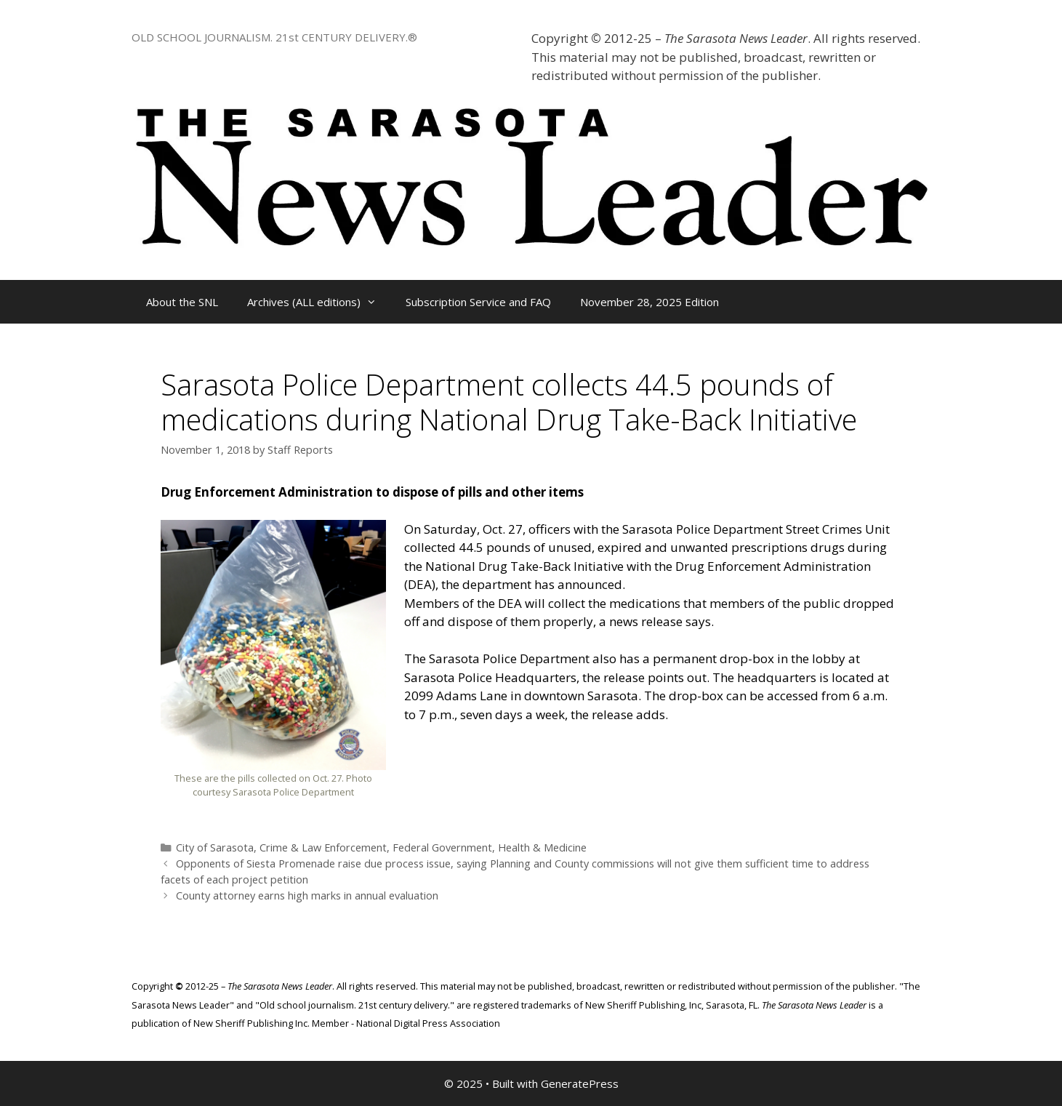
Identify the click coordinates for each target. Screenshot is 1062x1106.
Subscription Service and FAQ (478, 301)
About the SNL (182, 301)
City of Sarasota (215, 847)
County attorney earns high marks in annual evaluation (307, 895)
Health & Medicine (542, 847)
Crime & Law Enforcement (323, 847)
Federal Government (442, 847)
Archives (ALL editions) (319, 302)
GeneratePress (580, 1083)
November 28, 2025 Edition (649, 301)
